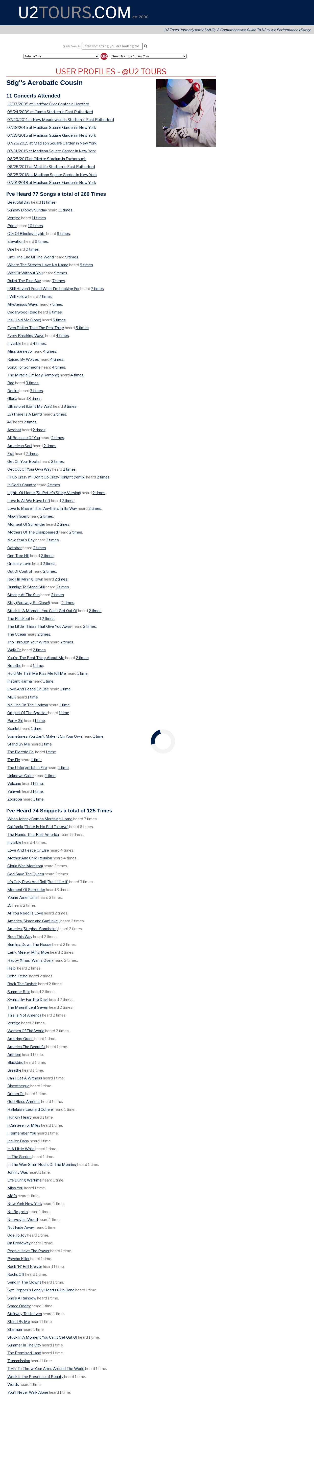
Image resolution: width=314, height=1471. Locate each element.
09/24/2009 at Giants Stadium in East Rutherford (50, 111)
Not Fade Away (20, 1227)
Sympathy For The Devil (27, 999)
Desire (13, 390)
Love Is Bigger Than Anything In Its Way (42, 508)
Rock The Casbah (22, 983)
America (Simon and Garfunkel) (33, 921)
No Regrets (17, 1211)
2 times (59, 414)
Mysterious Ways (22, 304)
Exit (10, 453)
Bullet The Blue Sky (24, 280)
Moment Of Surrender (26, 524)
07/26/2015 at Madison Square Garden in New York (51, 143)
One (10, 249)
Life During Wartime (24, 1180)
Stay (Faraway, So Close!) (28, 602)
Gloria (12, 398)
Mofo (12, 1195)
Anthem (14, 1054)
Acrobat (14, 429)
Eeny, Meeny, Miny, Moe (28, 952)
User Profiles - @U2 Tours (111, 71)
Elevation (15, 241)
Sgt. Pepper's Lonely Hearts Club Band (41, 1290)
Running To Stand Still (26, 587)
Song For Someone (24, 367)
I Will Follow (17, 296)
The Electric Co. (20, 752)
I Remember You (21, 1133)
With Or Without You (25, 273)
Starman (14, 1329)
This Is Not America (24, 1015)
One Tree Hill (18, 555)
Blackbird (15, 1062)
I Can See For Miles (23, 1125)
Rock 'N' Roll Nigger (24, 1266)
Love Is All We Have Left (28, 500)
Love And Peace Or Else (28, 689)
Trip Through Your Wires (28, 642)
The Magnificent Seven (27, 1007)
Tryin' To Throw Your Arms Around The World (45, 1368)
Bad (10, 382)
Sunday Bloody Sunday (27, 210)
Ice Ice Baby (18, 1141)
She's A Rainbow (21, 1298)
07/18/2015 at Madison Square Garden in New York (51, 127)
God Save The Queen (25, 874)
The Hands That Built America (33, 834)
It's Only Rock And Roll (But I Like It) (37, 881)
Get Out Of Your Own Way (29, 469)
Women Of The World (25, 1030)
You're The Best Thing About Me (35, 657)
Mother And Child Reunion (29, 858)
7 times (58, 280)
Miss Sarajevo (19, 351)
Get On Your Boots (23, 461)
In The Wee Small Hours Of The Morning (42, 1164)
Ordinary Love (19, 563)
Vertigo (13, 217)
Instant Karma (19, 681)
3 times (32, 382)
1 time (38, 665)
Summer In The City (24, 1345)
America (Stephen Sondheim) (32, 928)
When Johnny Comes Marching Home (40, 818)
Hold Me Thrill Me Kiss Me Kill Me (36, 673)
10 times (35, 225)
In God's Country (21, 485)
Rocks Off (16, 1274)
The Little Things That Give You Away (39, 626)
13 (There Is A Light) (24, 414)
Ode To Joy (17, 1235)
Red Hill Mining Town (25, 579)
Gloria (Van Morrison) (25, 865)
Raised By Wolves (23, 359)
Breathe (14, 665)
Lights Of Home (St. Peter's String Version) (44, 492)
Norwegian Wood (22, 1219)
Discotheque (18, 1085)
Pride (12, 225)
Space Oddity (19, 1306)
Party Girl (15, 720)
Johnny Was (17, 1172)
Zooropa (14, 799)
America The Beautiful (26, 1046)
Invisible (14, 343)
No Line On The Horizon (27, 705)
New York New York (24, 1203)
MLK (11, 697)
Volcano (14, 783)
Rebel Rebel (17, 976)
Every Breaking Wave (25, 335)
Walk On (14, 649)
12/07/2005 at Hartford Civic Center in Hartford (48, 104)
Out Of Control (19, 571)
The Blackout (18, 618)
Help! (11, 968)
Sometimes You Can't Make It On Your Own (44, 736)
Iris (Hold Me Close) (24, 320)
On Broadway (19, 1243)
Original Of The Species (27, 712)
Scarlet (13, 728)
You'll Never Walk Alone (27, 1392)
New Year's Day (21, 540)
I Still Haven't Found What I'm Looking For (43, 288)
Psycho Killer (18, 1258)
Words (13, 1384)
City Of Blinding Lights (26, 233)
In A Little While (21, 1148)
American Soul (19, 445)
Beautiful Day (18, 202)
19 (9, 905)
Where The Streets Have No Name (37, 264)
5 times (82, 327)
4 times (62, 335)
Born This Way (19, 936)
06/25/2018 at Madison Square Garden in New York (52, 174)
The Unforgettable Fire (27, 767)
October (14, 547)
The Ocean (16, 634)
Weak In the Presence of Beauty (35, 1376)
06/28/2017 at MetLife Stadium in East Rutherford (51, 166)
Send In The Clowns (24, 1282)
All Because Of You (23, 437)
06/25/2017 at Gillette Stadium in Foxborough (46, 158)
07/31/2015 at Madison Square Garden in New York (51, 151)
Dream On (16, 1093)
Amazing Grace (20, 1038)
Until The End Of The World (30, 257)
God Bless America (23, 1101)
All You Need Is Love (25, 913)
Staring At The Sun (23, 594)
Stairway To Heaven (24, 1313)
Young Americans (22, 897)
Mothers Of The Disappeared (32, 532)
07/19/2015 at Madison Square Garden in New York (51, 135)
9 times (63, 233)
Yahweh (14, 791)
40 (9, 422)
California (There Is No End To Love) (37, 826)
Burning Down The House (29, 944)
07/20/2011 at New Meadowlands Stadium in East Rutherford (60, 119)
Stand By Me (18, 744)
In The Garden (19, 1156)
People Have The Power (28, 1250)
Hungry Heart (19, 1117)
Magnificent (18, 516)
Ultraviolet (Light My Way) (29, 406)
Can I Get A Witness (24, 1078)
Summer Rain (18, 991)
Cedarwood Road (22, 312)
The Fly (13, 759)
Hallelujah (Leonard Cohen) (30, 1109)
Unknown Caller (20, 775)
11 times (49, 202)
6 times (55, 312)
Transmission (18, 1360)
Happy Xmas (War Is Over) (30, 960)
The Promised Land (24, 1353)
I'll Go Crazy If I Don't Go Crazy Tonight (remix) (46, 477)
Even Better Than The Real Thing (35, 327)
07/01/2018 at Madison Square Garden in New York (51, 182)
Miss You (15, 1188)
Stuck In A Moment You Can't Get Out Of (42, 610)
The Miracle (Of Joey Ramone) (33, 375)
